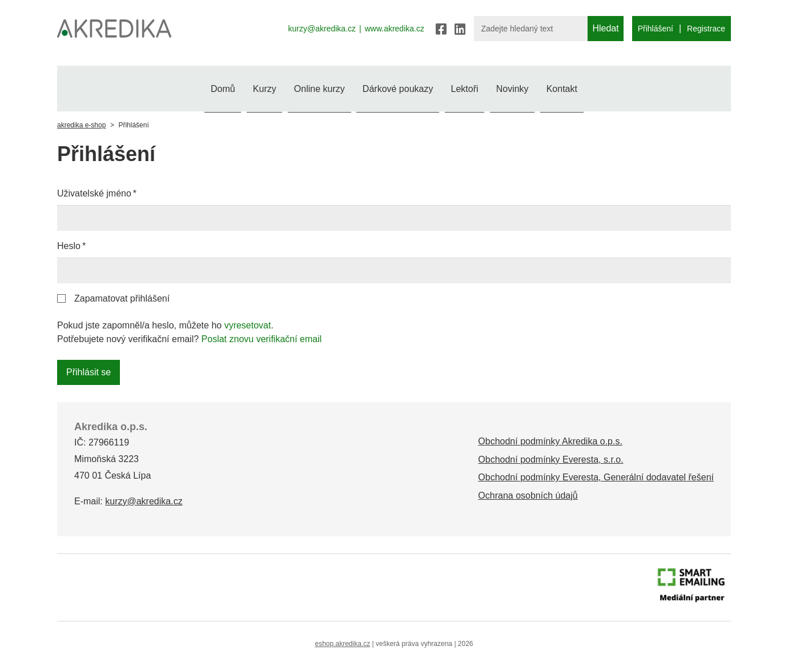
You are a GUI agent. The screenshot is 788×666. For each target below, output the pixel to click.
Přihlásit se (88, 372)
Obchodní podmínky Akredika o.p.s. (550, 441)
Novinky (545, 87)
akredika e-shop (81, 125)
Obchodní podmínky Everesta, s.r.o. (550, 459)
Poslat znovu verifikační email (262, 339)
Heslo (69, 246)
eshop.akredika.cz (342, 644)
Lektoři (480, 87)
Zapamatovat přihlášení (122, 298)
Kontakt (611, 87)
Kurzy (231, 87)
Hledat (605, 28)
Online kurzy (303, 87)
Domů (173, 87)
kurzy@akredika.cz (322, 28)
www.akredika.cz (394, 28)
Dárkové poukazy (398, 87)
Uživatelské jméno (94, 193)
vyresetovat (247, 325)
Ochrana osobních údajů (527, 495)
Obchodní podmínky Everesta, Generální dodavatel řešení (596, 477)
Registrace (706, 28)
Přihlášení (655, 28)
